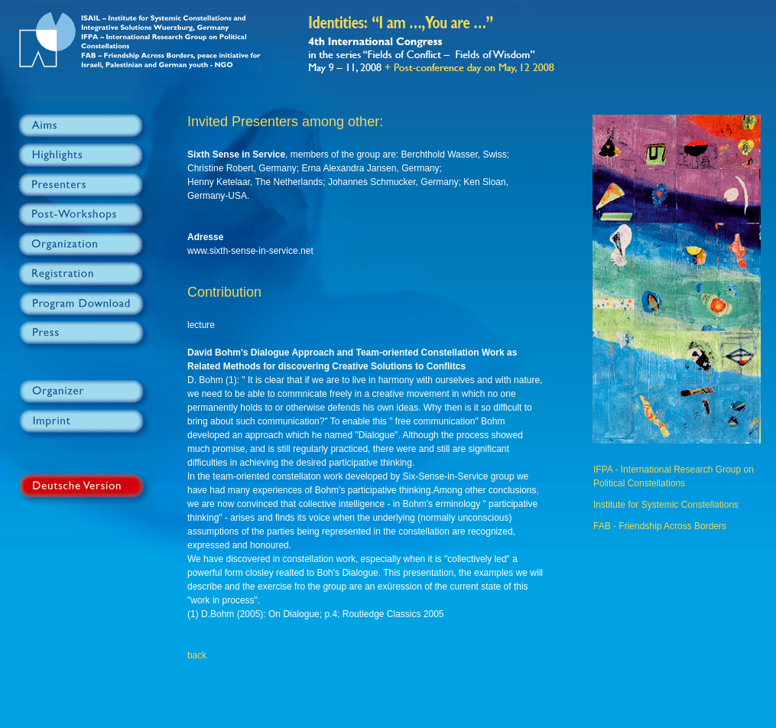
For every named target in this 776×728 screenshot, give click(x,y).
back (196, 655)
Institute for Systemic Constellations (666, 504)
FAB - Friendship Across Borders (659, 526)
